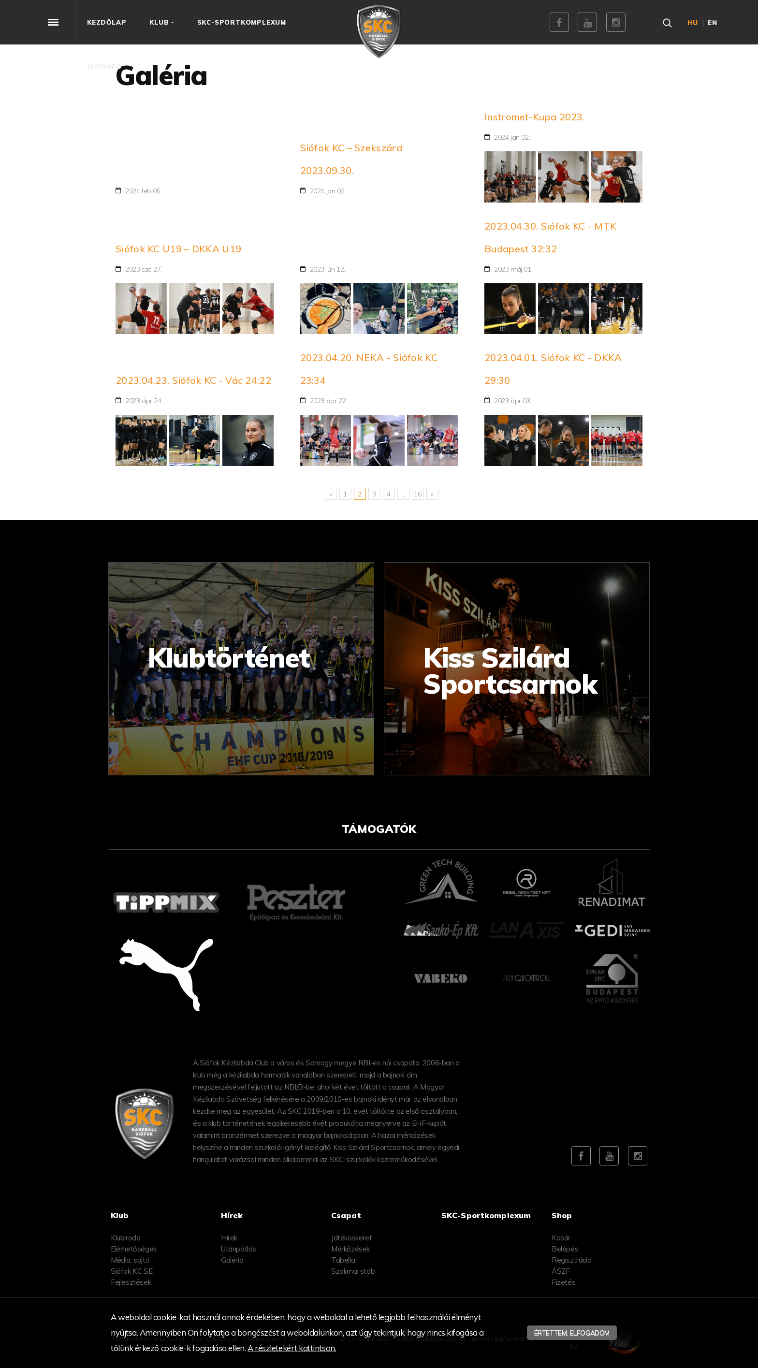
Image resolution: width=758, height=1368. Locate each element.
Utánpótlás (238, 1248)
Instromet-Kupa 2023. (534, 117)
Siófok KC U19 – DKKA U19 (178, 249)
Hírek (229, 1237)
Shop (562, 1215)
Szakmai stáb (353, 1271)
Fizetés (563, 1282)
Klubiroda (125, 1237)
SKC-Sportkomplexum (486, 1215)
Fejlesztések (131, 1282)
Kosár (561, 1237)
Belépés (565, 1248)
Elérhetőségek (134, 1248)
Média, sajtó (130, 1260)
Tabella (343, 1260)
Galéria (232, 1260)
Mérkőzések (350, 1248)
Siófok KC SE (131, 1271)
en (712, 23)
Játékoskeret (351, 1237)
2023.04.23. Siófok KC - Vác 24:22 (193, 380)
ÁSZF (560, 1271)
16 (417, 494)
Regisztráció (571, 1260)
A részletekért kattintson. (292, 1348)
